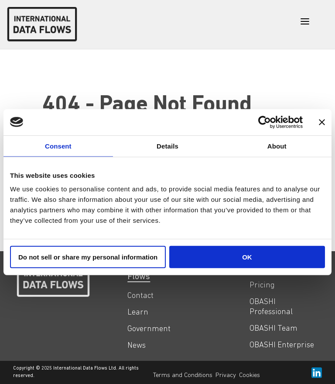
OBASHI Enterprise (282, 345)
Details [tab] (167, 145)
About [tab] (277, 145)
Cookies (249, 375)
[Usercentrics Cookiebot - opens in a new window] (264, 121)
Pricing (262, 285)
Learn (137, 312)
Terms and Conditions (182, 375)
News (136, 346)
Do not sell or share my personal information (87, 257)
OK (247, 257)
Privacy (225, 375)
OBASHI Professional (271, 307)
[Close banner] (322, 122)
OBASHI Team (273, 329)
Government (149, 329)
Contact (140, 296)
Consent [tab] (58, 145)
